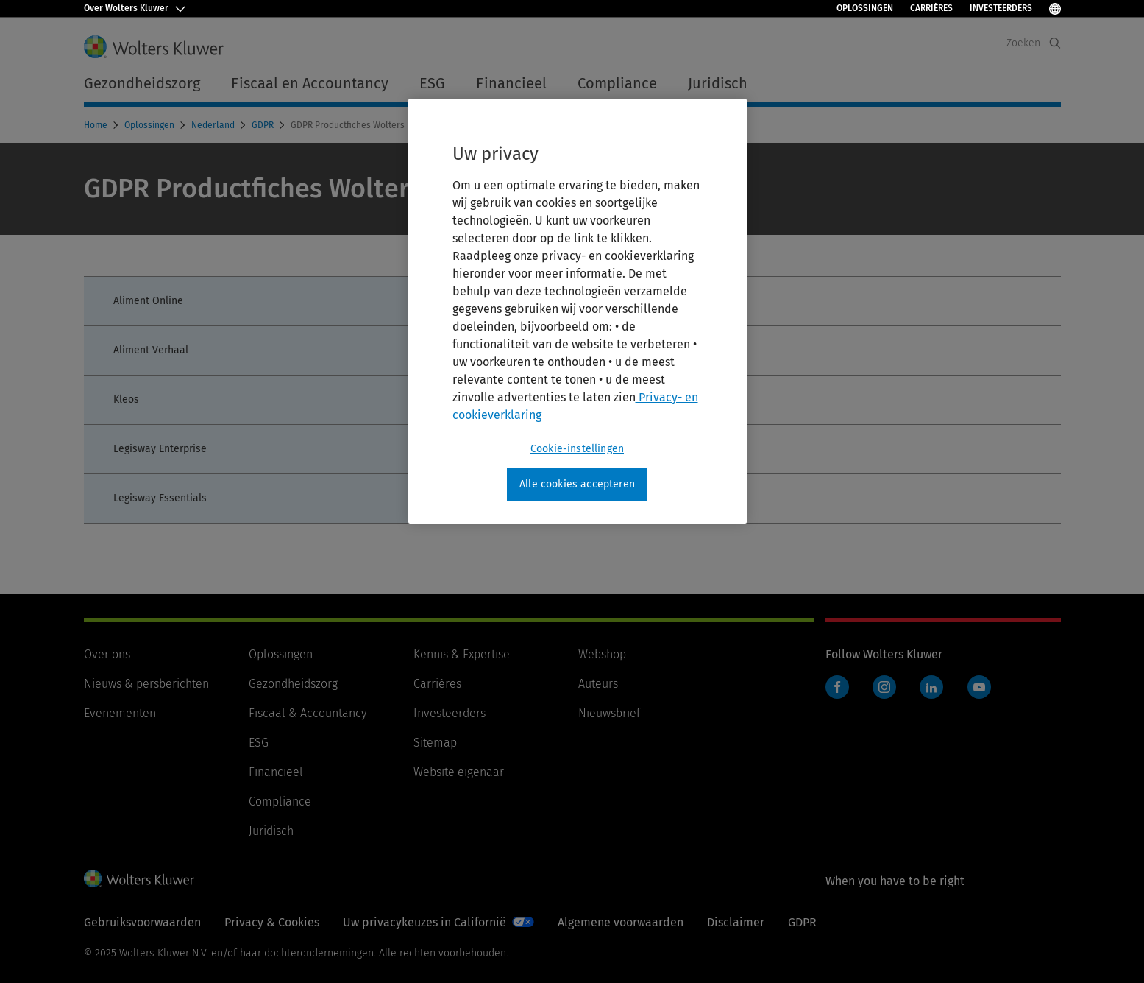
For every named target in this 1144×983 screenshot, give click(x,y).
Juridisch (271, 831)
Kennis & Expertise (461, 654)
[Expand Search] (1055, 43)
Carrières (931, 8)
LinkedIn (931, 687)
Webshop (602, 654)
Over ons (107, 654)
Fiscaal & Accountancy (307, 713)
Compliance (280, 801)
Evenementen (120, 713)
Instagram (884, 687)
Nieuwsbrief (609, 713)
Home (97, 125)
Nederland (214, 125)
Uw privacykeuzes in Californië (424, 922)
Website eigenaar (458, 772)
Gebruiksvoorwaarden (142, 922)
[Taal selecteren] (1055, 8)
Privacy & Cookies (271, 922)
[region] (577, 311)
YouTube (979, 687)
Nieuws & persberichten (146, 684)
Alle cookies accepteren (577, 484)
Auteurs (598, 684)
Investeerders (1001, 8)
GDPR (264, 125)
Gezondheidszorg (293, 684)
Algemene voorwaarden (620, 922)
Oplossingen (864, 8)
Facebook (837, 687)
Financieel (276, 772)
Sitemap (435, 743)
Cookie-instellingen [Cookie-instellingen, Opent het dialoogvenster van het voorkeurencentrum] (577, 449)
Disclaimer (735, 922)
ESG (259, 743)
